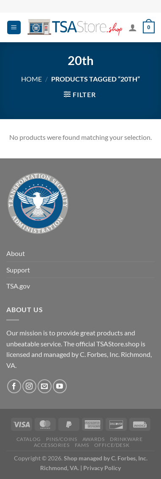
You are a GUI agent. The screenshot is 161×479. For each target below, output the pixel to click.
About (15, 253)
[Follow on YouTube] (60, 386)
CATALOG (28, 439)
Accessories (52, 445)
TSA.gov (18, 286)
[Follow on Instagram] (29, 386)
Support (18, 270)
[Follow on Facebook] (14, 386)
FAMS (82, 445)
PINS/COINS (61, 439)
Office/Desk (112, 445)
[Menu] (14, 28)
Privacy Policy (102, 467)
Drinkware (126, 439)
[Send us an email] (45, 386)
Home (31, 79)
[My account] (132, 27)
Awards (93, 439)
